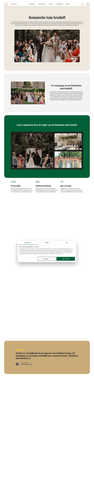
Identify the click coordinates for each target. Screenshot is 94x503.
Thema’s (51, 4)
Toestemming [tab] (27, 242)
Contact (67, 4)
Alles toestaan (65, 258)
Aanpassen (46, 258)
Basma (22, 218)
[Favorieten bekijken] (82, 4)
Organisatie (32, 4)
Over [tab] (66, 242)
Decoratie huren (41, 4)
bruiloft (23, 214)
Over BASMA (59, 4)
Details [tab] (47, 242)
